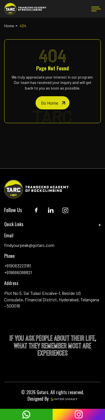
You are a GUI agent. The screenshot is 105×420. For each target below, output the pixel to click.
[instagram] (79, 414)
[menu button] (96, 9)
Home (9, 25)
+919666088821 (18, 272)
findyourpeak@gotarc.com (29, 245)
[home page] (52, 102)
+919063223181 (17, 265)
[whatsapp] (26, 414)
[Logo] (25, 9)
